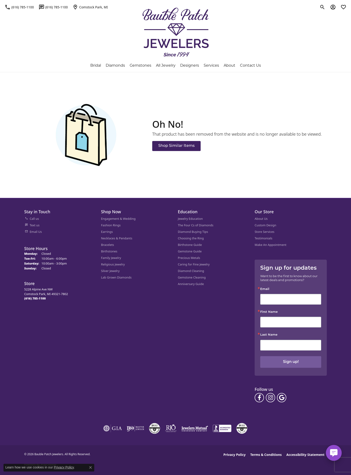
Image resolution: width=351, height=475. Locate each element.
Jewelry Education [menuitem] (190, 219)
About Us (261, 219)
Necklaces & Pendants (116, 238)
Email (264, 289)
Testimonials (263, 238)
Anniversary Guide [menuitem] (191, 284)
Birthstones (109, 251)
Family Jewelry (111, 258)
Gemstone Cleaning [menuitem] (192, 277)
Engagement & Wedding (118, 219)
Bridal (95, 65)
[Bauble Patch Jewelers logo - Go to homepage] (175, 32)
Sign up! (291, 362)
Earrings (107, 232)
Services (211, 65)
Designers (189, 65)
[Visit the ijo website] (135, 428)
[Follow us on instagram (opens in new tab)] (270, 397)
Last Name (268, 334)
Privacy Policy (234, 454)
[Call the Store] (35, 298)
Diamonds (115, 65)
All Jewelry (166, 65)
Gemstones (140, 65)
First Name (269, 311)
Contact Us (250, 65)
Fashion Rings (111, 225)
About (229, 65)
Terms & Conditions (266, 454)
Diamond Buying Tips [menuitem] (193, 232)
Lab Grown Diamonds (116, 277)
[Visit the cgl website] (242, 428)
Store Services (264, 232)
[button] (322, 7)
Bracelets (107, 245)
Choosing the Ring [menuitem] (191, 238)
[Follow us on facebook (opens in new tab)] (259, 397)
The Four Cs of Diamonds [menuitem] (195, 225)
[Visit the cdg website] (154, 428)
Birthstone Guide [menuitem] (190, 245)
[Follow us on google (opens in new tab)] (281, 397)
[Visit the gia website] (112, 428)
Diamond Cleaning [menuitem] (191, 271)
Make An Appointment (270, 245)
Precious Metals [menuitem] (189, 258)
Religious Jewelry (113, 264)
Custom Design (265, 225)
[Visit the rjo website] (171, 428)
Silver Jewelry (110, 271)
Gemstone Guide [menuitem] (190, 251)
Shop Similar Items (176, 146)
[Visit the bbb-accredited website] (222, 428)
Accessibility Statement (305, 454)
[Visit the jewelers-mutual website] (194, 428)
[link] (19, 7)
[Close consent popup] (90, 467)
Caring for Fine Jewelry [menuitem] (194, 264)
